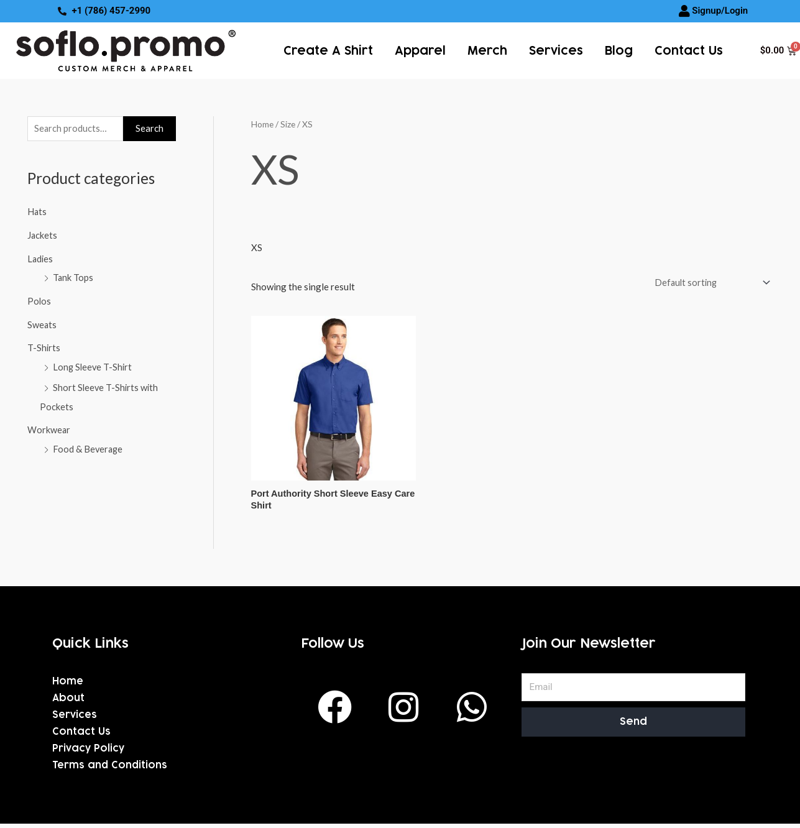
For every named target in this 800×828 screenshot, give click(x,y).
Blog (619, 50)
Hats (37, 212)
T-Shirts (44, 348)
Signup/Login (720, 10)
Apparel (420, 50)
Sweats (42, 324)
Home (262, 123)
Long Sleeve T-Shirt (93, 366)
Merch (487, 50)
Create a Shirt (328, 50)
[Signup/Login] (684, 11)
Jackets (42, 235)
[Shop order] (708, 282)
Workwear (49, 429)
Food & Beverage (88, 448)
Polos (39, 300)
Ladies (40, 259)
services (556, 50)
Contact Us (689, 50)
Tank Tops (73, 277)
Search (149, 128)
